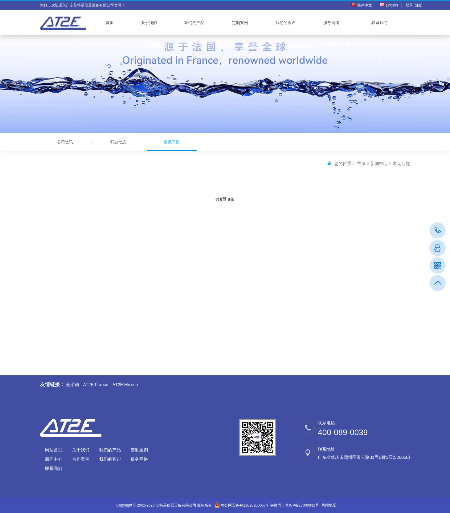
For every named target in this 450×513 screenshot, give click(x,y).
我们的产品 (194, 22)
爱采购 (72, 384)
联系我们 (379, 22)
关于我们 (149, 22)
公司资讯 (65, 142)
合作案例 (80, 459)
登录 (410, 5)
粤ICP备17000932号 (302, 505)
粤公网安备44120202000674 (244, 505)
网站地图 (328, 505)
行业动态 (118, 142)
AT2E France (95, 384)
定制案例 (240, 22)
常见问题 (172, 145)
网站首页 (53, 449)
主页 (361, 163)
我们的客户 (286, 22)
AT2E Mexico (125, 384)
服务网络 (331, 22)
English (389, 5)
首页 (110, 22)
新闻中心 (379, 163)
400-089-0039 (438, 230)
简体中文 (361, 5)
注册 (419, 5)
